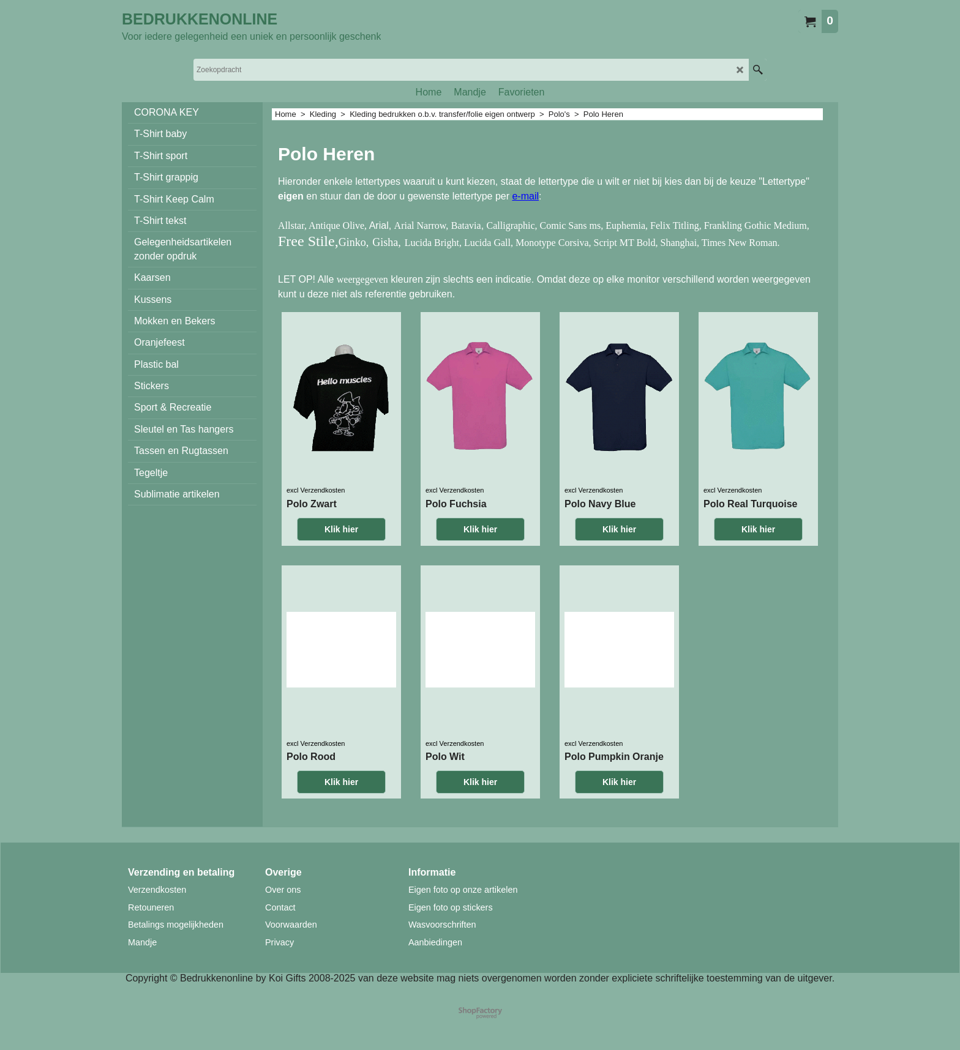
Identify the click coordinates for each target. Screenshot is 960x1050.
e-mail (525, 196)
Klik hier (341, 529)
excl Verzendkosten (316, 490)
